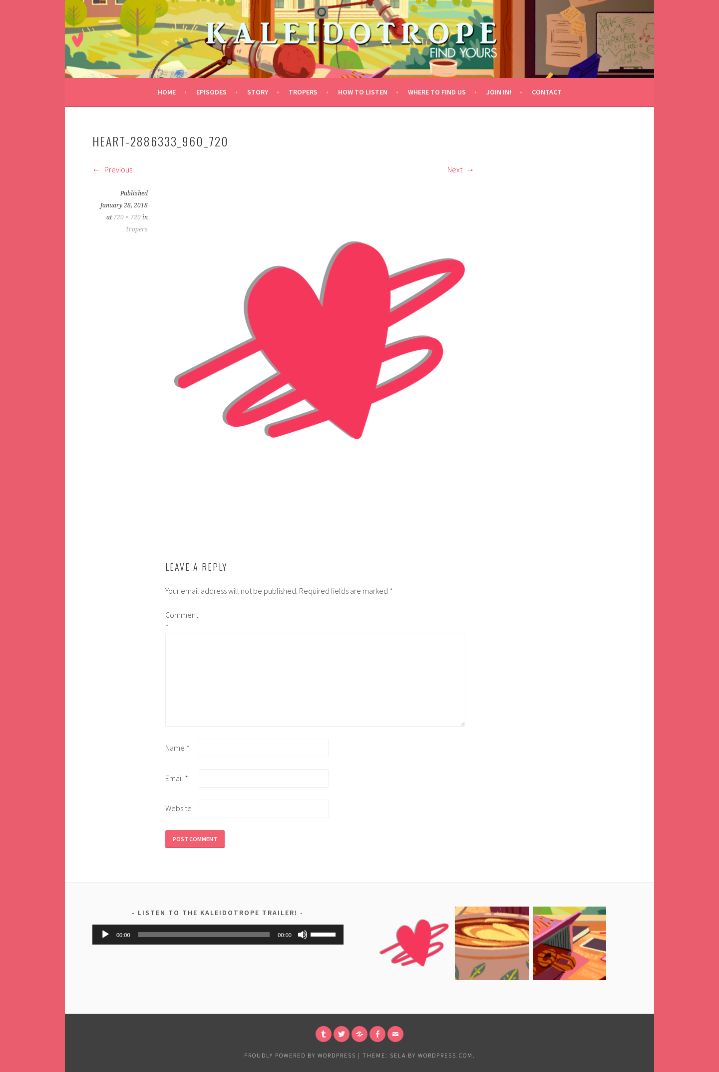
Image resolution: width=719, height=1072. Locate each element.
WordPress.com (445, 1055)
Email (176, 778)
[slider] (204, 934)
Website (178, 808)
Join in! (498, 91)
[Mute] (303, 935)
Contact (547, 91)
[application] (218, 935)
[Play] (105, 935)
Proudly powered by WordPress (300, 1055)
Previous (112, 169)
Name (177, 748)
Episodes (211, 91)
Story (257, 91)
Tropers (303, 91)
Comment (181, 621)
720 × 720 (127, 217)
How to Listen (362, 91)
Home (167, 91)
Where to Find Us (437, 91)
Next (460, 169)
